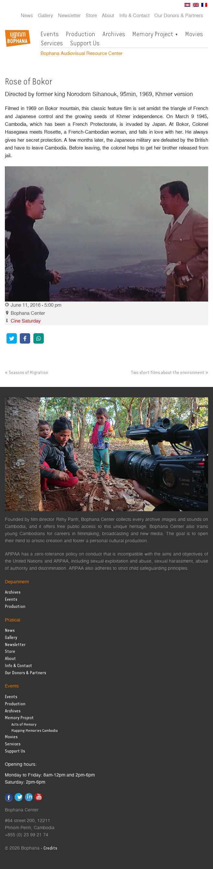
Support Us (85, 43)
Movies (194, 34)
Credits (50, 848)
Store (91, 16)
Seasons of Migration (28, 372)
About (108, 16)
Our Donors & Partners (178, 16)
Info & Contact (134, 16)
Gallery (45, 16)
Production (80, 34)
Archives (113, 34)
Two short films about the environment (167, 372)
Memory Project (152, 34)
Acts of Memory (23, 724)
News (27, 16)
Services (52, 43)
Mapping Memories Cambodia (34, 730)
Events (50, 34)
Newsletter (69, 16)
